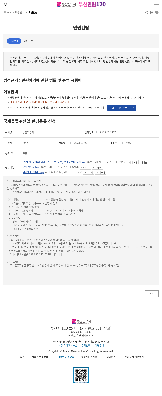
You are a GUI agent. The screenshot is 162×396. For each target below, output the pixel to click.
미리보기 (133, 162)
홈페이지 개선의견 (134, 357)
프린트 (151, 12)
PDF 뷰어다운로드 (120, 108)
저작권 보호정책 (40, 357)
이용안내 (99, 345)
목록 (151, 293)
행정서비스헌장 (89, 357)
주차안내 (85, 345)
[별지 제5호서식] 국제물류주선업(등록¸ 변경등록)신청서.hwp (54, 162)
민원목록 (28, 41)
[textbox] (81, 223)
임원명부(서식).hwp (33, 172)
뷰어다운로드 (111, 357)
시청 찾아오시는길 (67, 345)
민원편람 (32, 12)
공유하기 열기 (146, 12)
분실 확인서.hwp (31, 167)
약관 (22, 357)
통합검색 (5, 4)
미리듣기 (145, 162)
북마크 (156, 12)
